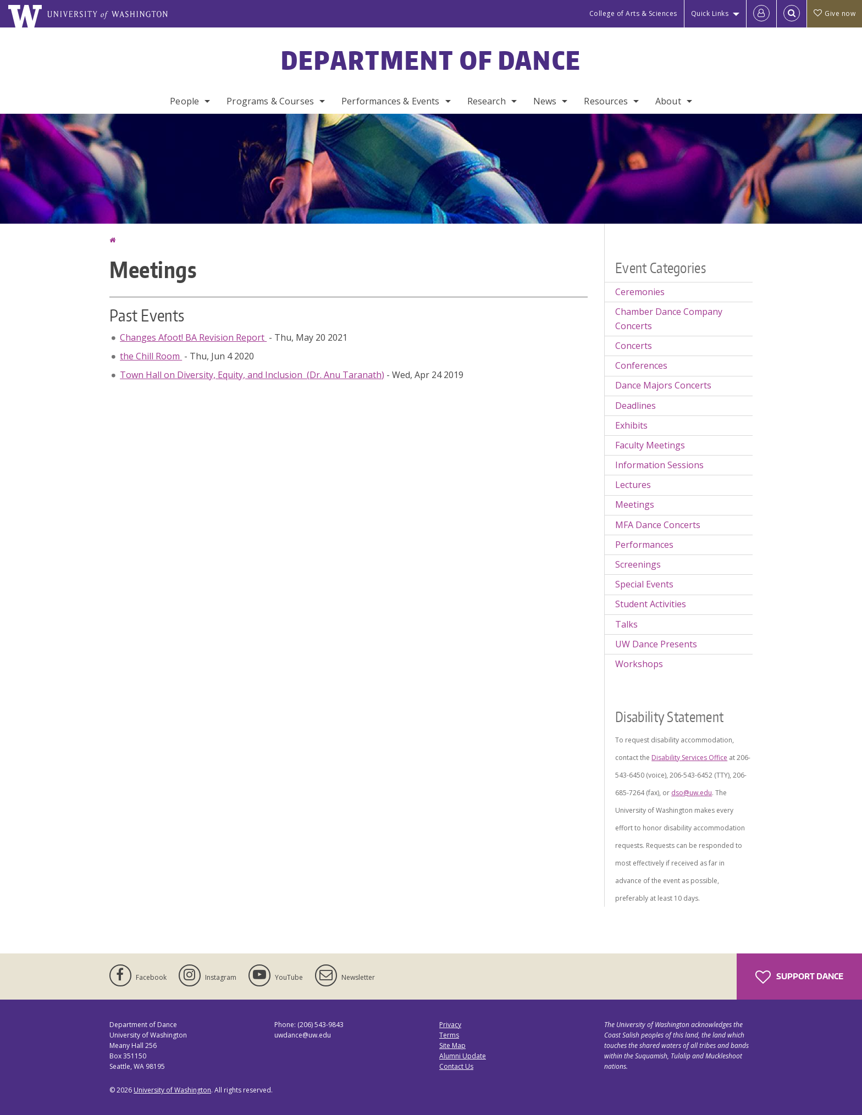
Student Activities (650, 604)
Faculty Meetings (650, 445)
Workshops (639, 664)
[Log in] (761, 13)
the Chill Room (151, 356)
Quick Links (710, 13)
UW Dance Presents (656, 644)
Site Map (452, 1045)
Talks (626, 624)
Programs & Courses (270, 101)
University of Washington (172, 1090)
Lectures (633, 485)
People (184, 101)
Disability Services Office (689, 757)
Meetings (634, 504)
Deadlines (635, 406)
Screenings (638, 564)
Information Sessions (659, 465)
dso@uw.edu (691, 792)
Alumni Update (462, 1056)
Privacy (450, 1024)
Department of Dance (431, 60)
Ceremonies (640, 292)
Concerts (633, 346)
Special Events (644, 584)
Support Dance (799, 977)
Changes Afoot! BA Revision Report (193, 337)
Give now (834, 13)
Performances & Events (390, 101)
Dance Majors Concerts (663, 385)
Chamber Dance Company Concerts (668, 319)
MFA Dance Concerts (657, 525)
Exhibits (631, 425)
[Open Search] (791, 13)
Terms (449, 1035)
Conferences (641, 365)
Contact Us (456, 1066)
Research (486, 101)
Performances (644, 545)
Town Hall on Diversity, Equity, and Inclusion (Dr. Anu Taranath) (252, 375)
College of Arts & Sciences (633, 13)
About (668, 101)
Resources (605, 101)
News (545, 101)
